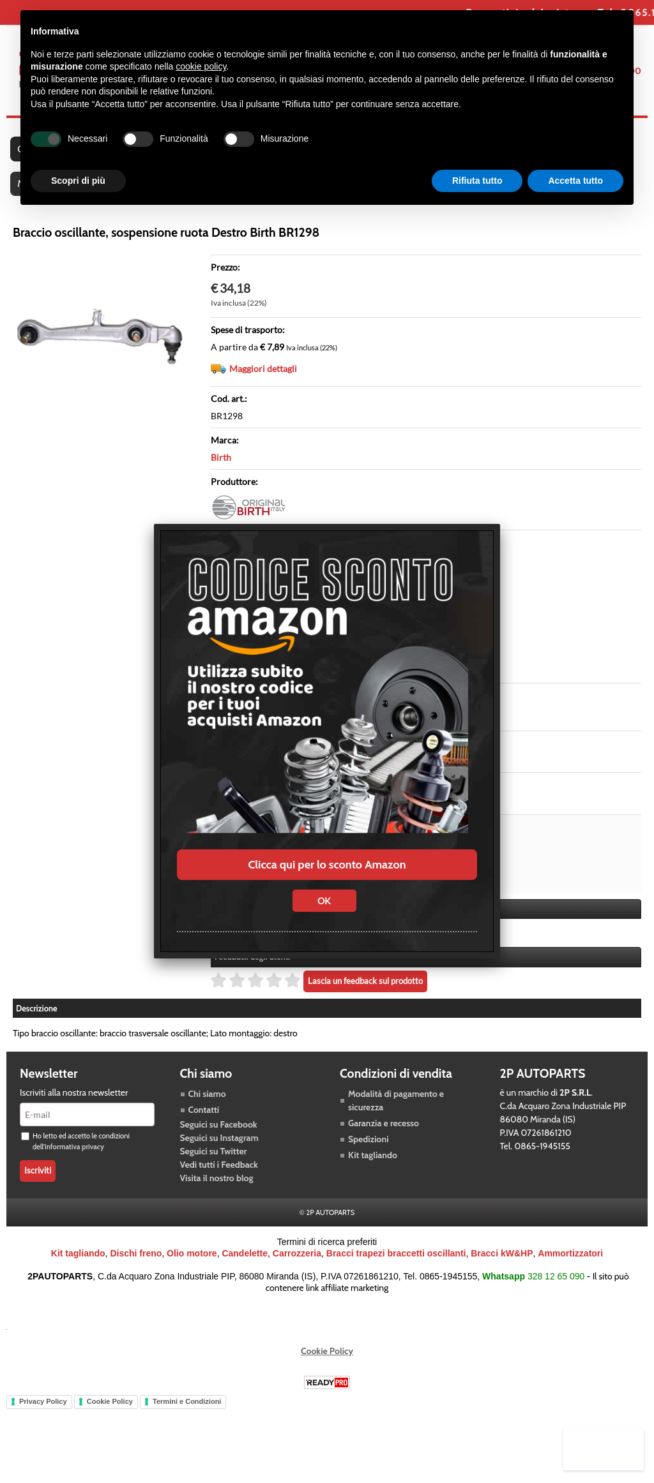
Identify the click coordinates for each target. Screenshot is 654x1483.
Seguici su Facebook (218, 1134)
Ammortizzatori (570, 1263)
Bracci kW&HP (502, 1263)
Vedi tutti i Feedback (219, 1175)
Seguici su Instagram (219, 1148)
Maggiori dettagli (263, 379)
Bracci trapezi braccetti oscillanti (396, 1263)
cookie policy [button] (201, 66)
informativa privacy (74, 1156)
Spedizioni (368, 1149)
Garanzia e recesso (383, 1133)
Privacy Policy (43, 1411)
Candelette (245, 1263)
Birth (221, 468)
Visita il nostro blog (217, 1188)
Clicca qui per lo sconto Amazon (327, 865)
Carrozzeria (297, 1263)
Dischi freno (136, 1263)
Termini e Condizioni (187, 1411)
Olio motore (192, 1263)
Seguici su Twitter (213, 1161)
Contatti (204, 1120)
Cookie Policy (327, 1361)
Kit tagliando (372, 1165)
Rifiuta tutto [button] (477, 180)
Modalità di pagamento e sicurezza (396, 1110)
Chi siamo (207, 1104)
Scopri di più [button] (78, 180)
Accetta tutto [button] (575, 180)
